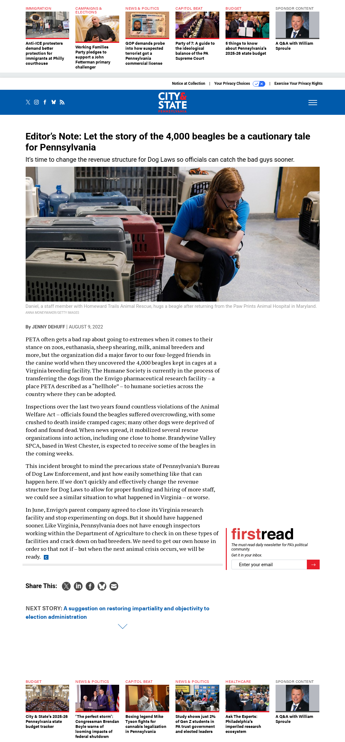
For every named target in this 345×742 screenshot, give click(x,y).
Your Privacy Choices (239, 84)
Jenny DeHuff (48, 327)
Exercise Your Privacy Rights (298, 83)
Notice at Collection (188, 83)
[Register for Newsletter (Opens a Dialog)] (313, 564)
